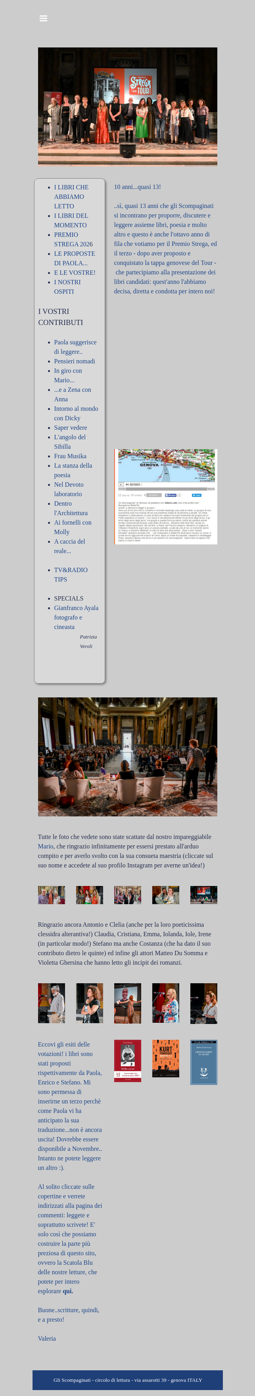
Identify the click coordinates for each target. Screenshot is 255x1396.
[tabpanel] (69, 431)
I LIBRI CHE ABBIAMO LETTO (71, 197)
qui (67, 1291)
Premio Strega (190, 243)
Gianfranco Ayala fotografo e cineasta (76, 617)
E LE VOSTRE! (75, 272)
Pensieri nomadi (75, 361)
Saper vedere (70, 427)
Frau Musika (70, 456)
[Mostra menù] (44, 18)
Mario (46, 846)
